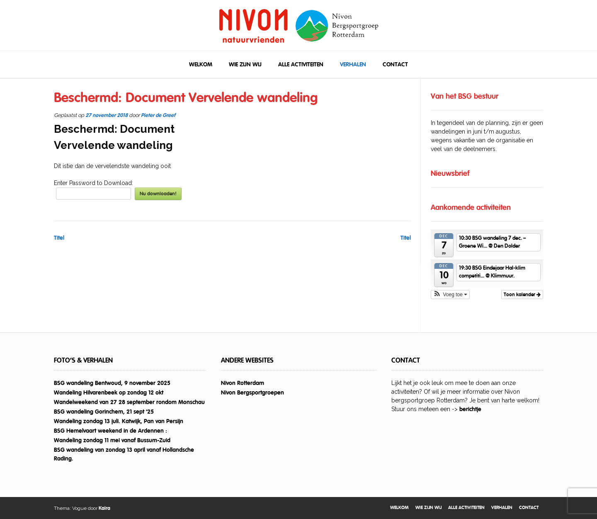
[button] (450, 294)
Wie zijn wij (245, 64)
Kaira (104, 508)
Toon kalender (522, 294)
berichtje (470, 409)
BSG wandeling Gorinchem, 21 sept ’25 (104, 411)
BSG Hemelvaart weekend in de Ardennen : (110, 430)
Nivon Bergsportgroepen (252, 392)
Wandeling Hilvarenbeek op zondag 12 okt (108, 392)
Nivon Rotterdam (242, 383)
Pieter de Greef (158, 115)
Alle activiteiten (300, 64)
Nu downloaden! (158, 194)
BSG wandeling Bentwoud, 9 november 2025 (112, 383)
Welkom (200, 64)
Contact (395, 64)
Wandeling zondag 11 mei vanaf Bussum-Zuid (112, 440)
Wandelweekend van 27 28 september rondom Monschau (129, 402)
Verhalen (353, 64)
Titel (59, 237)
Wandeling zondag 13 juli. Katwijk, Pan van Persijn (118, 421)
